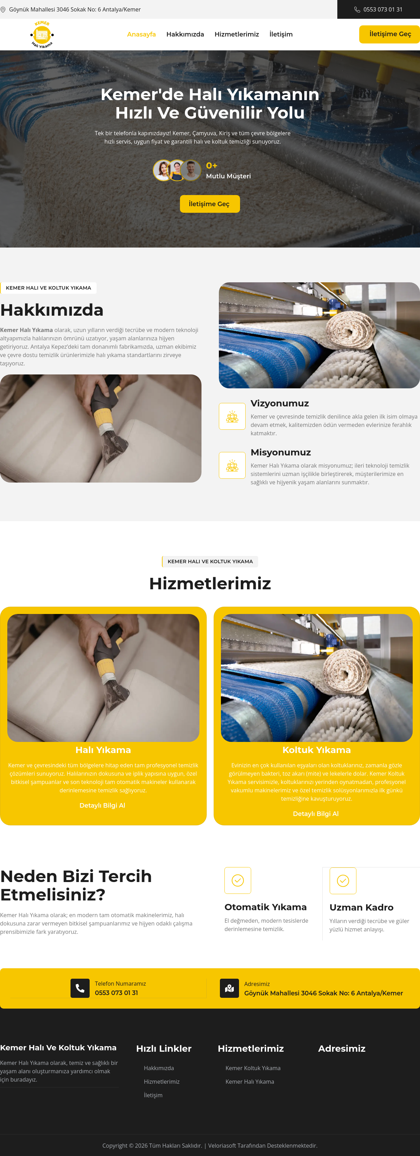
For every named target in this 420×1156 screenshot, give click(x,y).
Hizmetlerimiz (237, 34)
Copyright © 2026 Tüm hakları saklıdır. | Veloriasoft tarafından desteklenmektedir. (210, 1145)
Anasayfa (141, 34)
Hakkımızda (185, 34)
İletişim (282, 34)
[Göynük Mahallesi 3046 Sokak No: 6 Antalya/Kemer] (369, 1079)
